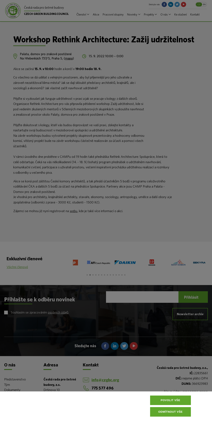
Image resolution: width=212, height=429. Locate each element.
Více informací (107, 421)
